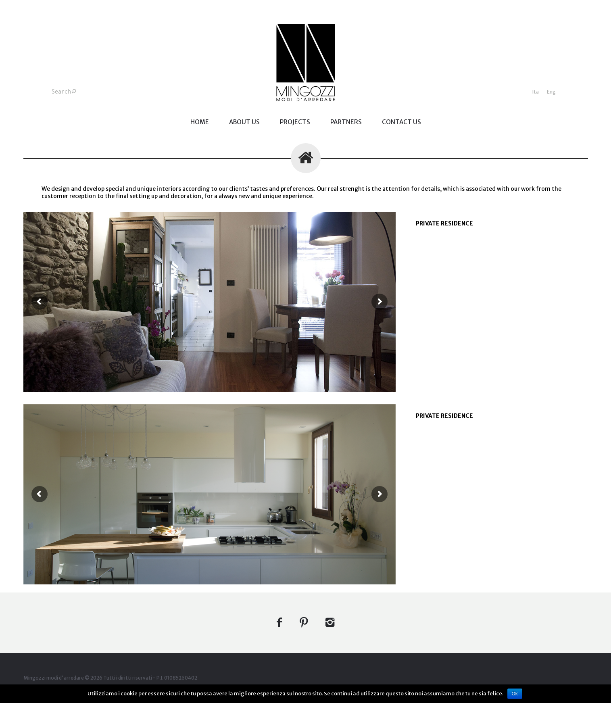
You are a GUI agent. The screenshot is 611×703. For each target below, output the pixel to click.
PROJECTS (295, 122)
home (199, 122)
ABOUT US (244, 122)
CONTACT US (401, 122)
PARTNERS (346, 122)
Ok (515, 694)
